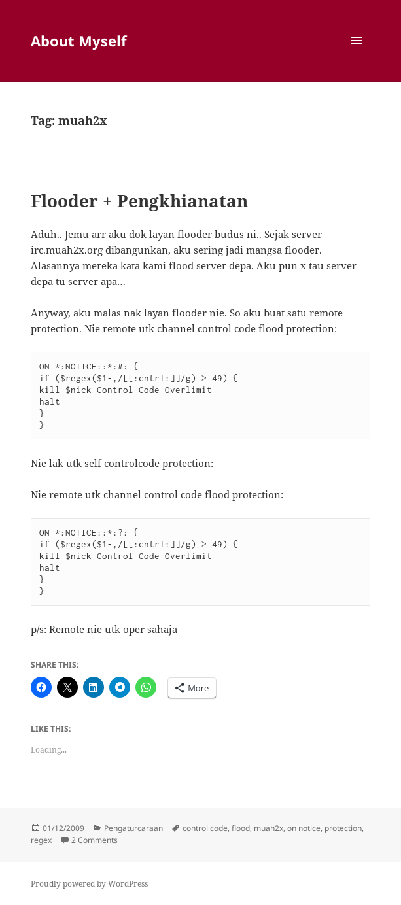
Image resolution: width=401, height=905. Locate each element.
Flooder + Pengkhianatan (139, 201)
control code (205, 828)
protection (343, 828)
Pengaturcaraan (133, 828)
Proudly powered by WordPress (89, 883)
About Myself (79, 40)
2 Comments (94, 839)
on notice (304, 828)
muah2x (268, 828)
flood (241, 828)
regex (41, 839)
